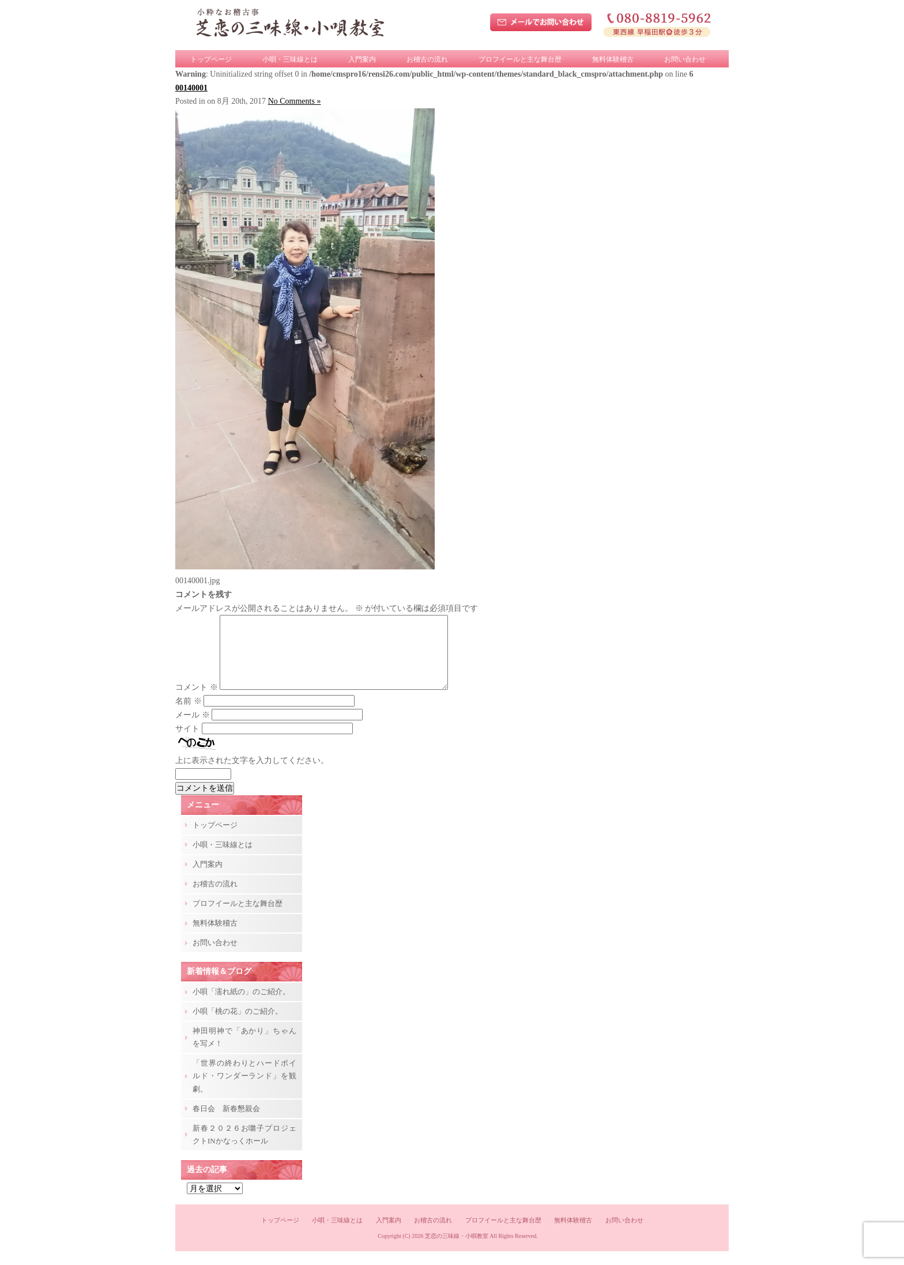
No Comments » (294, 101)
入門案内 (362, 59)
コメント (196, 701)
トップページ (211, 59)
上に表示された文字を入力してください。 (252, 774)
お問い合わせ (685, 59)
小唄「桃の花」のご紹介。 (237, 1025)
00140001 (191, 88)
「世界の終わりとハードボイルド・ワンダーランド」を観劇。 (244, 1090)
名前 (188, 715)
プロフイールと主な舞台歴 (520, 59)
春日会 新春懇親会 (226, 1122)
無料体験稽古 (613, 59)
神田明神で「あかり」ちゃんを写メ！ (244, 1051)
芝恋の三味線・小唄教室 (456, 1250)
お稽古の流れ (427, 59)
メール (192, 728)
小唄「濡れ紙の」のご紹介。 (241, 1005)
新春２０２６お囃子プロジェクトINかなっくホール (244, 1148)
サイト (187, 742)
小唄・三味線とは (290, 59)
